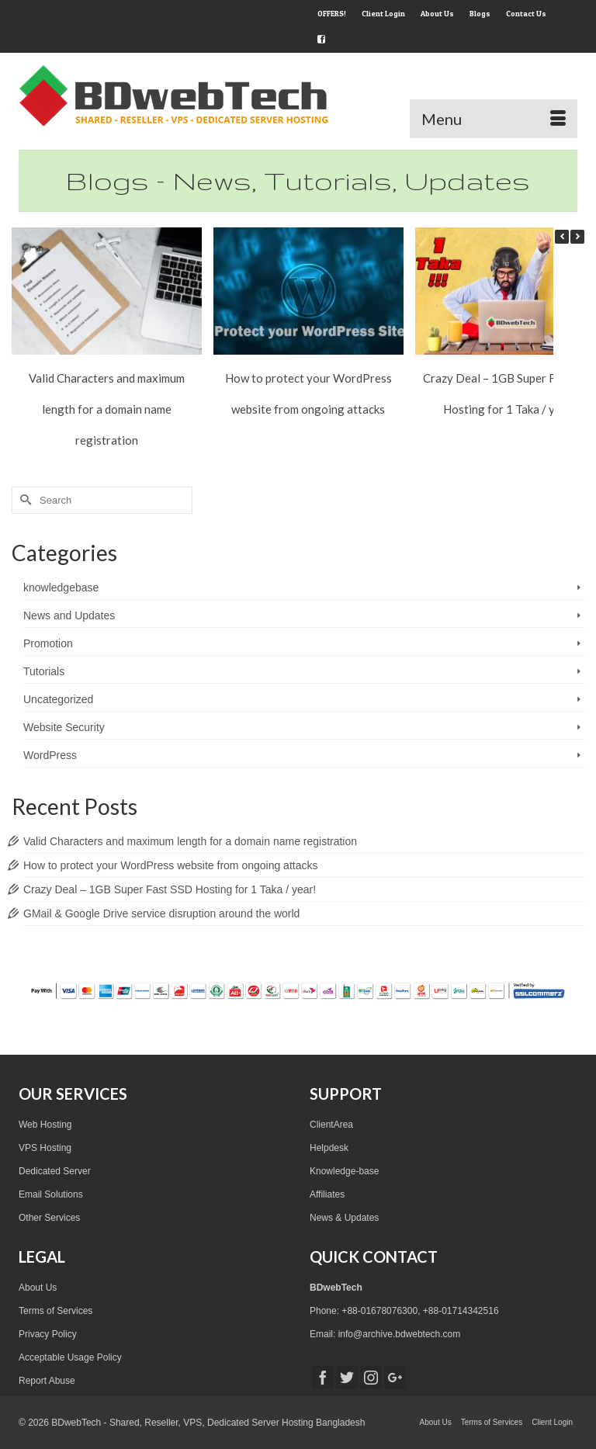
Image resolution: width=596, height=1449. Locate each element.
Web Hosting (45, 1124)
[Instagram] (371, 1377)
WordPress (50, 755)
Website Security (64, 727)
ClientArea (331, 1124)
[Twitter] (347, 1377)
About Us (38, 1287)
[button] (577, 237)
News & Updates (344, 1217)
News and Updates (69, 615)
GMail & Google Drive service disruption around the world (161, 913)
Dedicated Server (55, 1171)
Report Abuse (47, 1380)
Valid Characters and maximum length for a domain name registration (107, 409)
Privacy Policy (48, 1334)
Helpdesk (329, 1147)
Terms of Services (55, 1310)
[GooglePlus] (395, 1377)
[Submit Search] (23, 500)
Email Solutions (51, 1194)
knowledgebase (61, 587)
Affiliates (327, 1194)
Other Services (49, 1217)
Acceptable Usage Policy (70, 1357)
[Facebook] (323, 1377)
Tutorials (43, 671)
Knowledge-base (344, 1171)
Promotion (48, 643)
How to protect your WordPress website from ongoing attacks (170, 865)
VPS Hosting (45, 1147)
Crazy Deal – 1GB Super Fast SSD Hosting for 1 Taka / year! (169, 889)
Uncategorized (58, 699)
